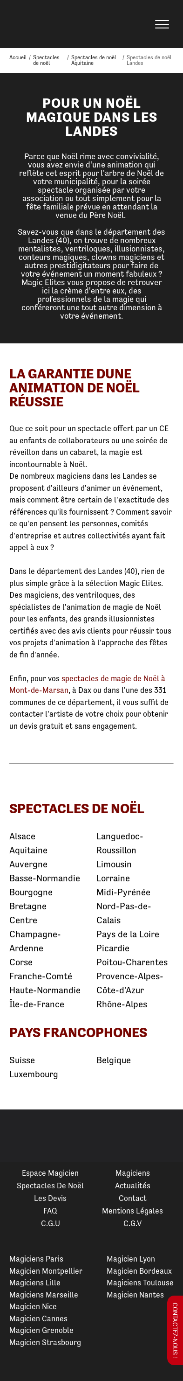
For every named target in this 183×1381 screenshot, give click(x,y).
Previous (18, 1136)
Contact (133, 1198)
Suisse (22, 1060)
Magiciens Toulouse (140, 1282)
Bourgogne (31, 892)
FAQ (50, 1210)
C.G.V (132, 1223)
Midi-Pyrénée (123, 892)
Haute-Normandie (45, 990)
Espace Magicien (50, 1173)
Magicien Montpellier (45, 1271)
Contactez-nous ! (175, 1330)
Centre (23, 920)
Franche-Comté (40, 976)
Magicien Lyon (131, 1258)
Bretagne (28, 906)
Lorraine (113, 878)
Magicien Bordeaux (139, 1271)
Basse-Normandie (44, 878)
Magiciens (132, 1173)
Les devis (50, 1198)
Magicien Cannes (38, 1318)
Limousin (114, 864)
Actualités (132, 1185)
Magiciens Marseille (43, 1294)
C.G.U (50, 1223)
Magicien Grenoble (41, 1330)
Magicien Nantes (135, 1294)
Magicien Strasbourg (45, 1342)
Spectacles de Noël (50, 1185)
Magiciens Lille (35, 1282)
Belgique (113, 1060)
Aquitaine (28, 850)
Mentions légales (132, 1210)
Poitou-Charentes (132, 962)
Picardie (112, 948)
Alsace (22, 836)
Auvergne (28, 864)
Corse (21, 962)
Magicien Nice (33, 1306)
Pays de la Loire (127, 934)
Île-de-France (36, 1004)
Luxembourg (33, 1074)
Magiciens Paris (36, 1258)
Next (165, 1136)
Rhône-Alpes (121, 1004)
